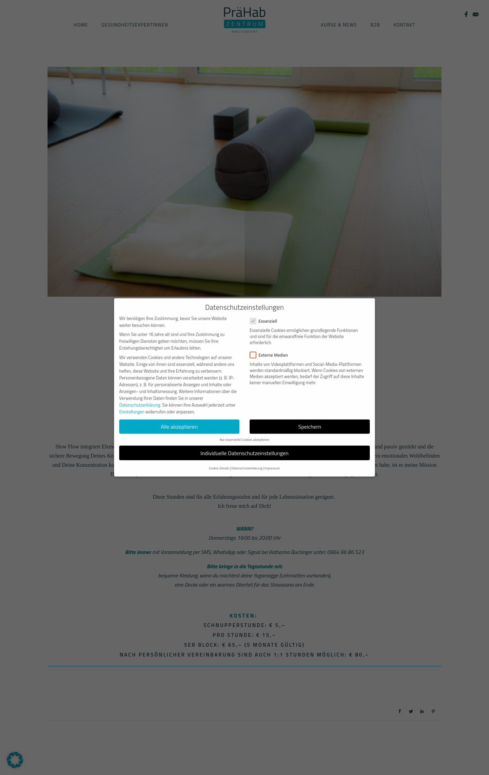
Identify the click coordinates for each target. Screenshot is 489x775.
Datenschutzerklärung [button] (246, 459)
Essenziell (266, 312)
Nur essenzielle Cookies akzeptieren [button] (244, 430)
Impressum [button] (272, 459)
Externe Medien (272, 345)
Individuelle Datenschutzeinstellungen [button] (244, 444)
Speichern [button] (309, 417)
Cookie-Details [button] (219, 459)
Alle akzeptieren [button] (179, 417)
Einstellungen (131, 402)
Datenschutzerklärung (139, 395)
